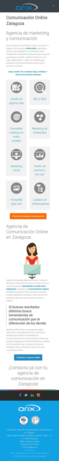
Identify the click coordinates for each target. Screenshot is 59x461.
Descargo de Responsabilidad (34, 456)
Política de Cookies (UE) (29, 453)
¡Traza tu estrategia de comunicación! (28, 216)
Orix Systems (29, 450)
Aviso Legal (14, 453)
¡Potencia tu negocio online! (28, 357)
